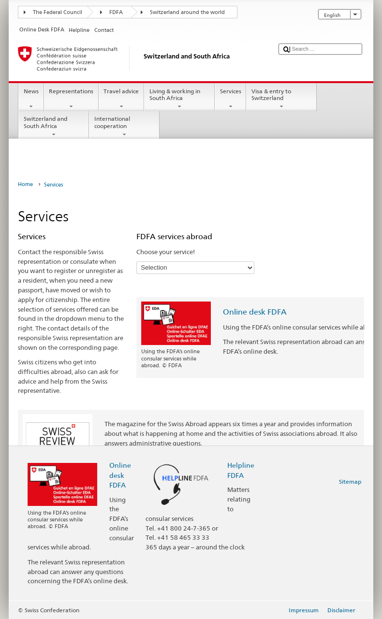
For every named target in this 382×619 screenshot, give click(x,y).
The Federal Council (57, 12)
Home (25, 184)
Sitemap (350, 481)
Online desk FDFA (255, 312)
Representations (71, 99)
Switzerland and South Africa (53, 126)
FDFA (116, 12)
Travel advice (121, 99)
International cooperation (124, 126)
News (31, 99)
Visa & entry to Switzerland (281, 99)
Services (230, 99)
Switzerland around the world (187, 12)
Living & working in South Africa (179, 99)
